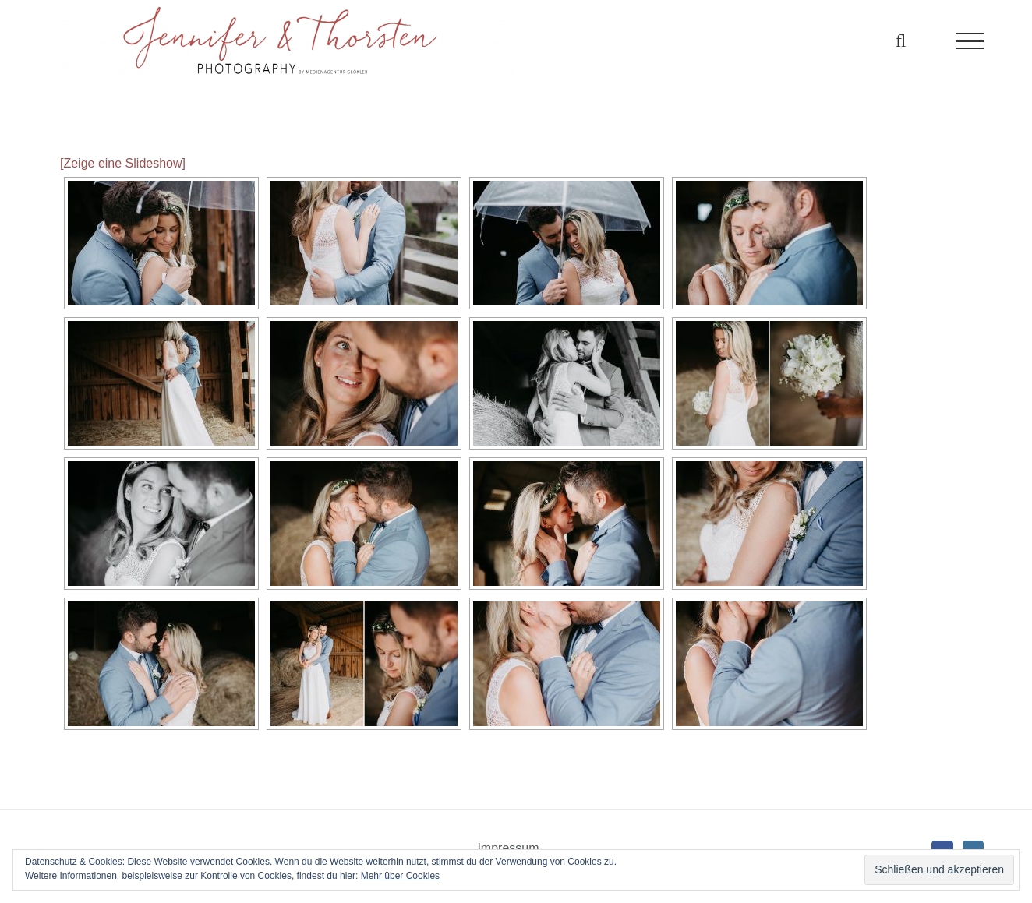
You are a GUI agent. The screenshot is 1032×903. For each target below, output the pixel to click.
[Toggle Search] (901, 40)
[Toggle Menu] (969, 41)
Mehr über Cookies (400, 875)
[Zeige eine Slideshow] (123, 163)
